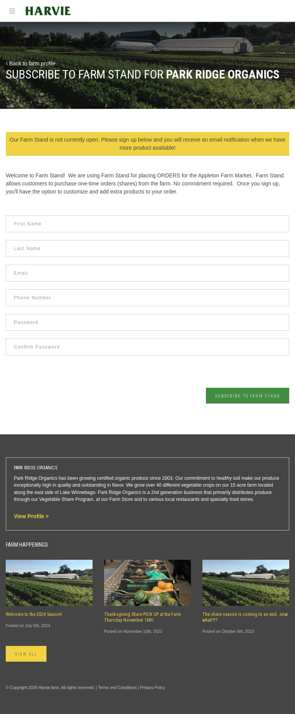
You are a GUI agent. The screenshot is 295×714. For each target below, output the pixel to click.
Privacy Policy (152, 687)
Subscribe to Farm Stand (247, 396)
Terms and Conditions (117, 687)
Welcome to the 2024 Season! (34, 614)
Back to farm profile (31, 63)
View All (26, 654)
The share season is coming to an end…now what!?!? (245, 617)
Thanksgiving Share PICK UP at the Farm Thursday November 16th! (142, 617)
